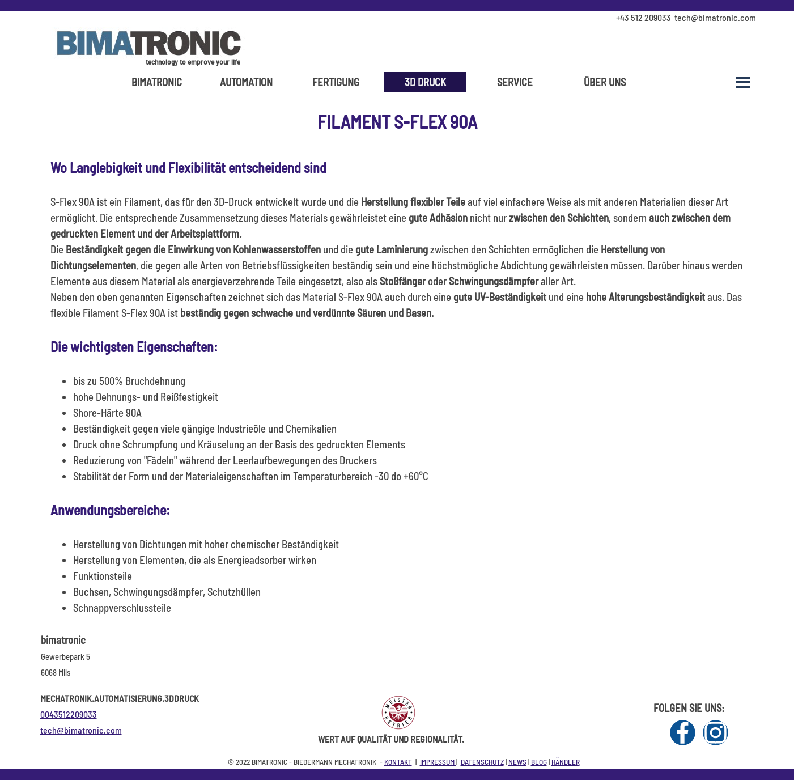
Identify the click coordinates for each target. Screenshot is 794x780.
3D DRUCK (425, 81)
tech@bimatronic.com (81, 729)
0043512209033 (68, 714)
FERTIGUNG (335, 81)
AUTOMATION (246, 81)
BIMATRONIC (156, 81)
